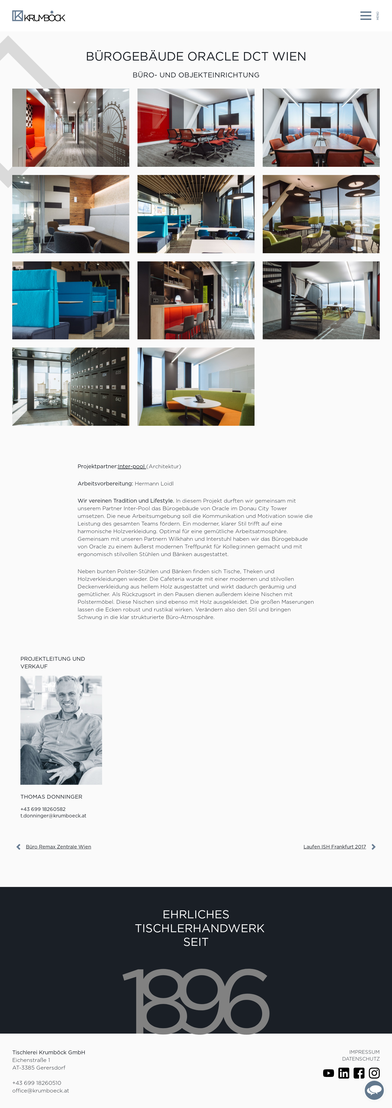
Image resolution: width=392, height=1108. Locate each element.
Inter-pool (132, 466)
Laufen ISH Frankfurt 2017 (335, 847)
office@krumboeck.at (40, 1090)
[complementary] (374, 1090)
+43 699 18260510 (36, 1083)
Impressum (364, 1052)
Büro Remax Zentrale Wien (58, 847)
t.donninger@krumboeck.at (53, 816)
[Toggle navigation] (370, 15)
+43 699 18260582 (43, 809)
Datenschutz (361, 1059)
